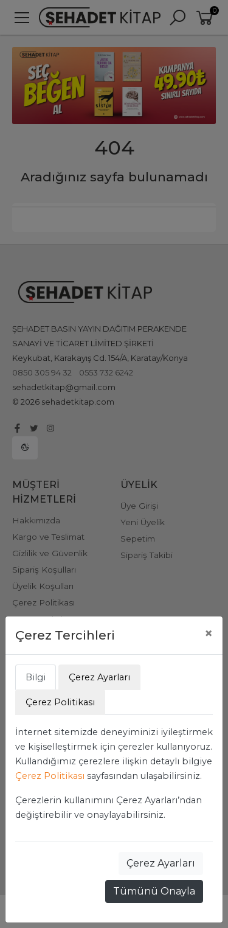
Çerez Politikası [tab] (60, 702)
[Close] (209, 633)
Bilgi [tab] (36, 677)
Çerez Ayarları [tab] (99, 677)
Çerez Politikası (50, 775)
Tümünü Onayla (154, 891)
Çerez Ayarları (160, 863)
